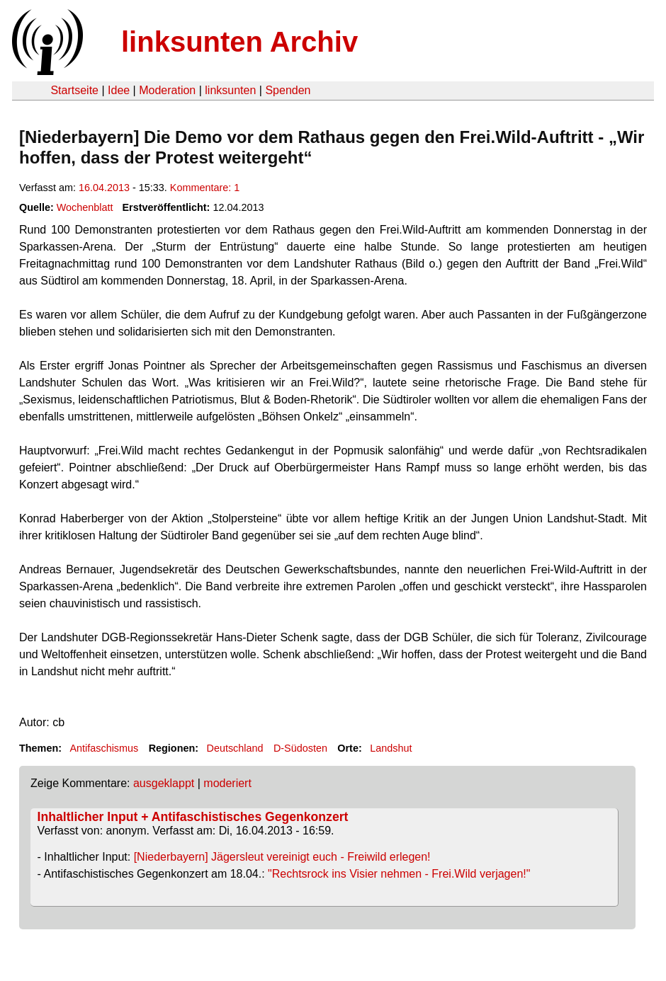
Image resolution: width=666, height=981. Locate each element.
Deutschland (235, 748)
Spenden (287, 90)
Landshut (391, 748)
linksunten (230, 90)
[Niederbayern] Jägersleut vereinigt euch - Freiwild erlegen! (282, 857)
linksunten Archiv (239, 41)
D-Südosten (300, 748)
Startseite (74, 90)
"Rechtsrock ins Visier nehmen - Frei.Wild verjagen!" (399, 874)
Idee (119, 90)
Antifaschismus (103, 748)
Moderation (167, 90)
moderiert (227, 783)
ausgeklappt (163, 783)
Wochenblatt (85, 207)
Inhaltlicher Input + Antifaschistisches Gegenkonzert (193, 817)
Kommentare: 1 (204, 187)
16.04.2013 (104, 187)
